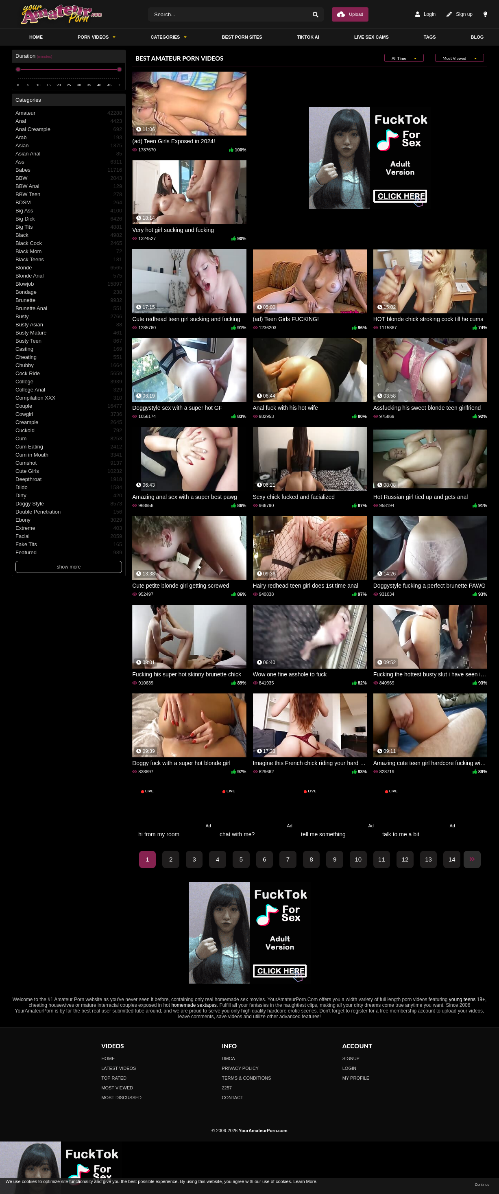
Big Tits (68, 227)
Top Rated (113, 1078)
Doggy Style (68, 504)
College (68, 382)
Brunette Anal (68, 308)
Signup (351, 1058)
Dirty (68, 496)
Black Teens (68, 260)
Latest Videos (118, 1068)
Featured (68, 553)
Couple (68, 406)
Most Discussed (121, 1097)
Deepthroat (68, 479)
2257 (227, 1087)
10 (358, 859)
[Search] (315, 14)
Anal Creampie (68, 129)
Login (425, 14)
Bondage (68, 292)
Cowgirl (68, 414)
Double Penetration (68, 512)
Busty (68, 317)
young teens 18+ (467, 999)
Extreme (68, 528)
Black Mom (68, 251)
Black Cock (68, 243)
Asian (68, 146)
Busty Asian (68, 325)
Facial (68, 536)
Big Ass (68, 211)
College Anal (68, 390)
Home (108, 1058)
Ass (68, 162)
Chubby (68, 365)
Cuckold (68, 430)
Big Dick (68, 219)
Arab (68, 137)
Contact (232, 1097)
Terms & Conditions (246, 1078)
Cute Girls (68, 471)
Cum (68, 439)
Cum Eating (68, 447)
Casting (68, 349)
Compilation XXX (68, 398)
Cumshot (68, 463)
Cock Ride (68, 374)
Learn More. (305, 1181)
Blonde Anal (68, 276)
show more (69, 567)
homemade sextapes (193, 1005)
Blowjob (68, 284)
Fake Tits (68, 544)
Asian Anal (68, 154)
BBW (68, 178)
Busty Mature (68, 333)
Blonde (68, 268)
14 (452, 859)
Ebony (68, 520)
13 (428, 859)
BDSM (68, 203)
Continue (482, 1185)
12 (405, 859)
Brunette (68, 300)
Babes (68, 170)
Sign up (460, 14)
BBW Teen (68, 194)
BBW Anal (68, 186)
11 (381, 859)
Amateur (68, 113)
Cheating (68, 357)
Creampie (68, 422)
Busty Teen (68, 341)
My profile (355, 1078)
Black (68, 235)
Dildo (68, 487)
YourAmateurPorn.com (263, 1130)
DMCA (228, 1058)
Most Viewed (117, 1087)
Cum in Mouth (68, 455)
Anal (68, 121)
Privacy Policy (240, 1068)
